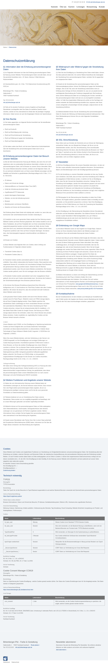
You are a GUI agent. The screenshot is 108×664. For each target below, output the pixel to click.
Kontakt (102, 7)
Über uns (63, 7)
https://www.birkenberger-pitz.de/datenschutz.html (18, 589)
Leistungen (81, 7)
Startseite (54, 7)
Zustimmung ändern (9, 470)
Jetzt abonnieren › (61, 649)
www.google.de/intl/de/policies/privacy (87, 284)
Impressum (6, 662)
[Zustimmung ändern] (5, 659)
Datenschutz (12, 47)
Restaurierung (92, 7)
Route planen (35, 645)
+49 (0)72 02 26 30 (78, 2)
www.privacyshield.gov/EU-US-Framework (90, 288)
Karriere (71, 7)
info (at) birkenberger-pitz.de (95, 2)
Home (5, 47)
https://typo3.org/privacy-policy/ (12, 496)
